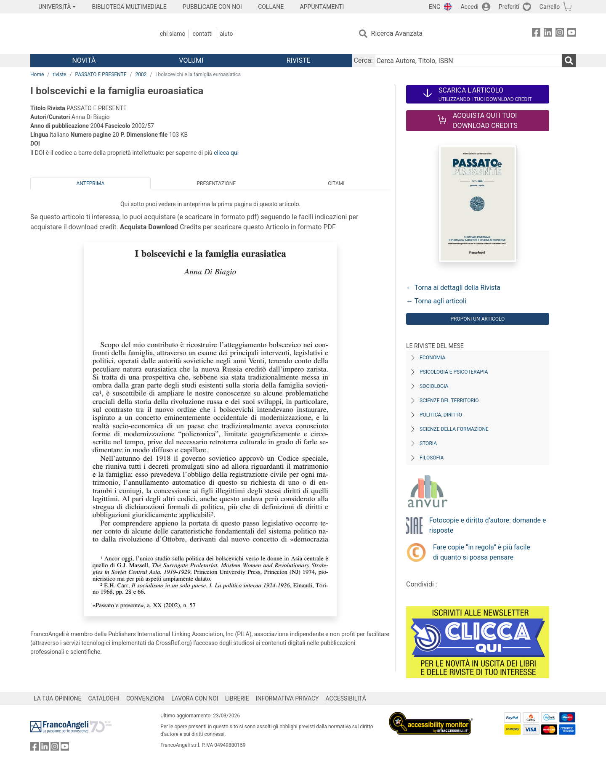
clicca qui (226, 152)
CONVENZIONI (145, 698)
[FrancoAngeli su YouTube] (571, 34)
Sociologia (434, 386)
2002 (140, 74)
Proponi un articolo (477, 319)
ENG (434, 6)
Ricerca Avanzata (397, 33)
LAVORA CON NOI (194, 698)
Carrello (550, 6)
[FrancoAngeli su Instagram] (560, 34)
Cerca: (363, 60)
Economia (432, 358)
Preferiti (509, 6)
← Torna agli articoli (436, 301)
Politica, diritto (441, 415)
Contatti (202, 33)
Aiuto (226, 33)
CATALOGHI (104, 698)
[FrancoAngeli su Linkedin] (548, 34)
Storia (428, 443)
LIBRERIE (237, 698)
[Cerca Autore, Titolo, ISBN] (468, 60)
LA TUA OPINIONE (58, 698)
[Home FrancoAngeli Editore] (86, 33)
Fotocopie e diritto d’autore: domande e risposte (487, 525)
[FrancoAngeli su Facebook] (536, 34)
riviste (59, 74)
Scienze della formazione (454, 429)
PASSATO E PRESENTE (100, 74)
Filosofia (432, 458)
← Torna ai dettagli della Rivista (453, 288)
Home (37, 74)
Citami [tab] (336, 183)
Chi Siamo (172, 33)
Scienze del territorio (449, 400)
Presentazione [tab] (216, 183)
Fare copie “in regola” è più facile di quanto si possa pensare (481, 552)
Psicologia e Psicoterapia (454, 372)
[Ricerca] (569, 60)
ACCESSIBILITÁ (346, 698)
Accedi (469, 6)
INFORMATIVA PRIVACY (287, 698)
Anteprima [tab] (91, 183)
